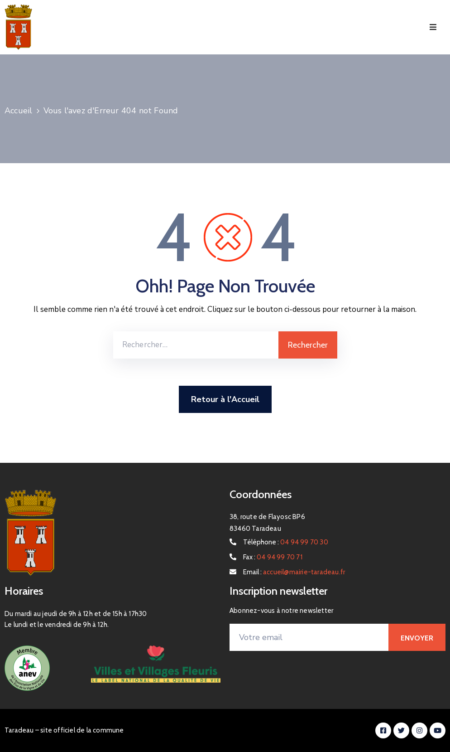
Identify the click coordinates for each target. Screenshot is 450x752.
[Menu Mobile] (433, 27)
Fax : (272, 557)
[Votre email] (309, 637)
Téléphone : (285, 542)
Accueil (18, 110)
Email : (294, 572)
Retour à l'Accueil (225, 399)
